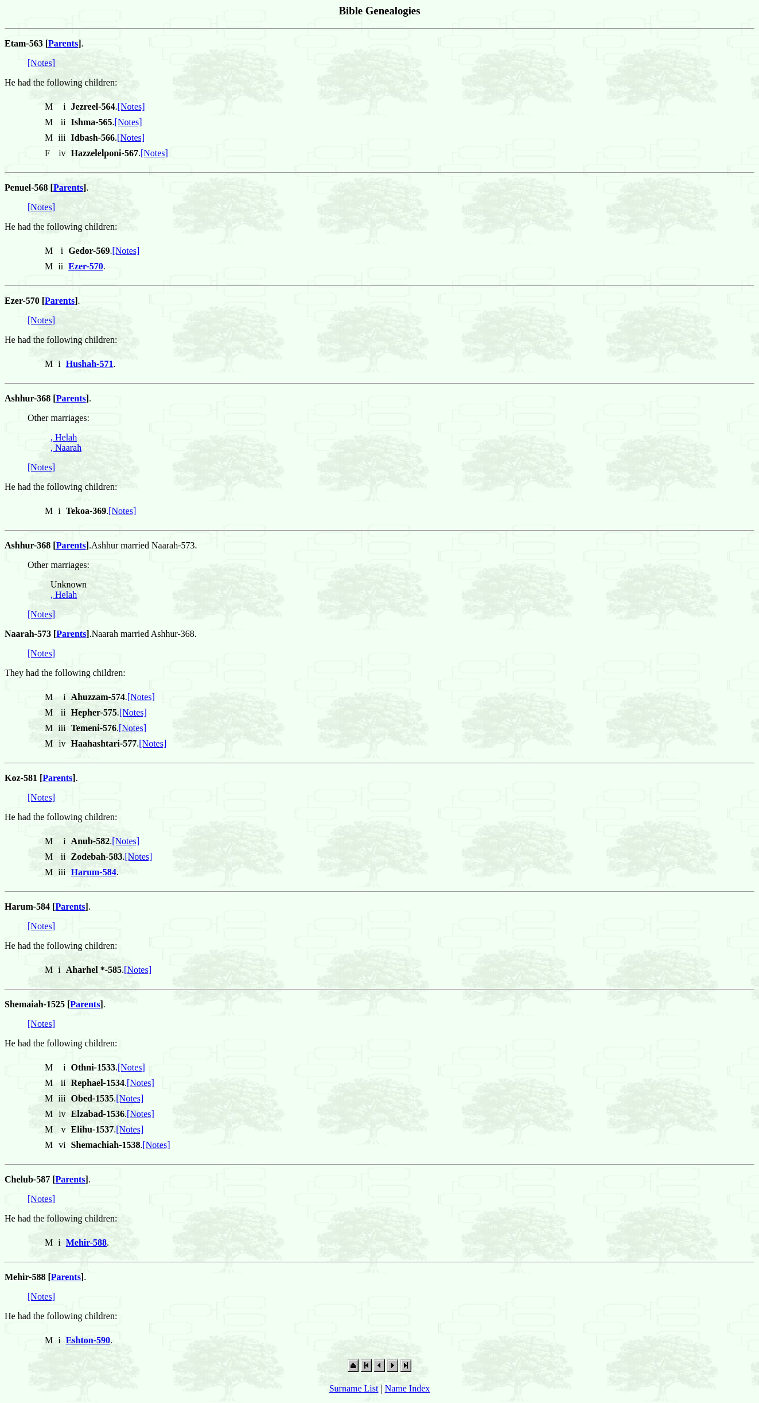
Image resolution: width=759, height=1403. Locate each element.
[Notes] (41, 63)
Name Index (407, 1388)
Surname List (354, 1388)
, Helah (63, 437)
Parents (63, 43)
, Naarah (65, 448)
